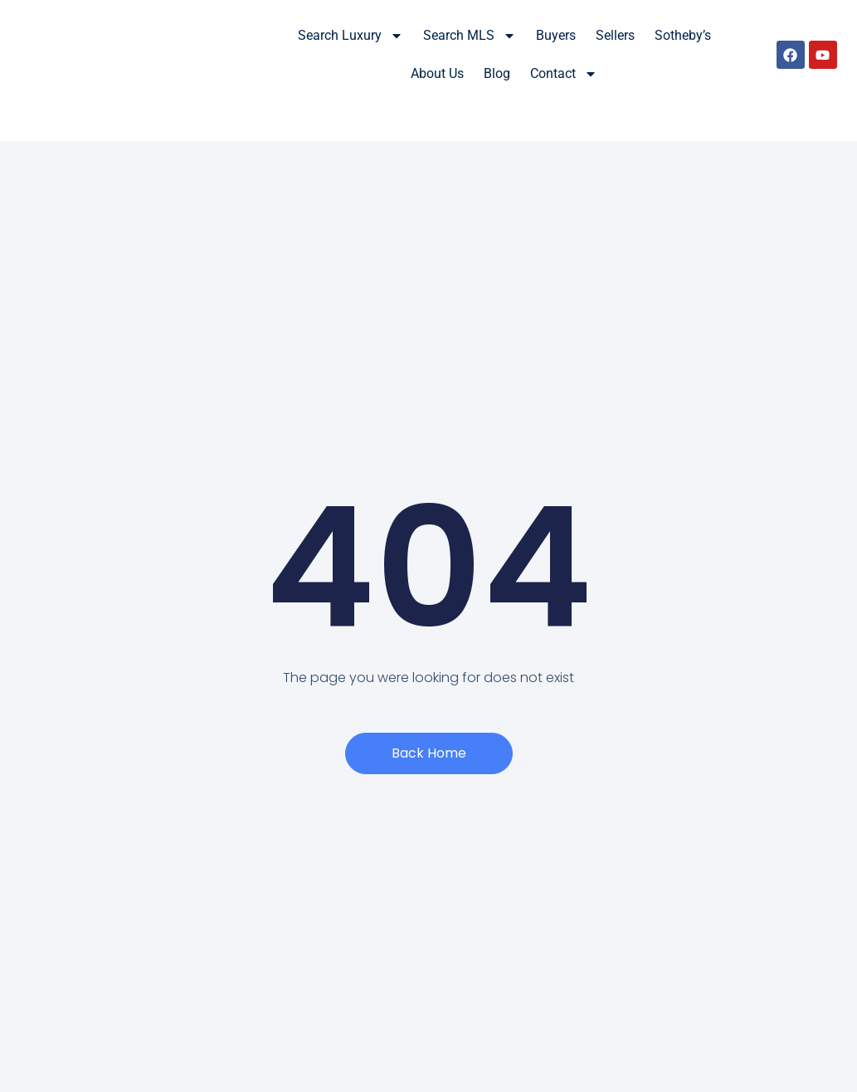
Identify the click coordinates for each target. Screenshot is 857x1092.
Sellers (615, 35)
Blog (497, 73)
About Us (437, 73)
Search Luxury (350, 36)
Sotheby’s (683, 35)
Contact (563, 74)
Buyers (556, 35)
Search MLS (469, 36)
